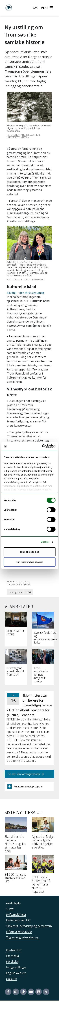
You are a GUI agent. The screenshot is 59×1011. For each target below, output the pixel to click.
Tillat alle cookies (29, 551)
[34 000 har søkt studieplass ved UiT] (16, 870)
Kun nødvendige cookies (29, 562)
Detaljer (45, 541)
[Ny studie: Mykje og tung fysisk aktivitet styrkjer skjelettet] (43, 834)
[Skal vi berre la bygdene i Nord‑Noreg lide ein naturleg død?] (16, 836)
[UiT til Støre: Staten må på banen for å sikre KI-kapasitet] (43, 875)
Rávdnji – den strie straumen (25, 293)
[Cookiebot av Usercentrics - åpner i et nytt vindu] (42, 446)
